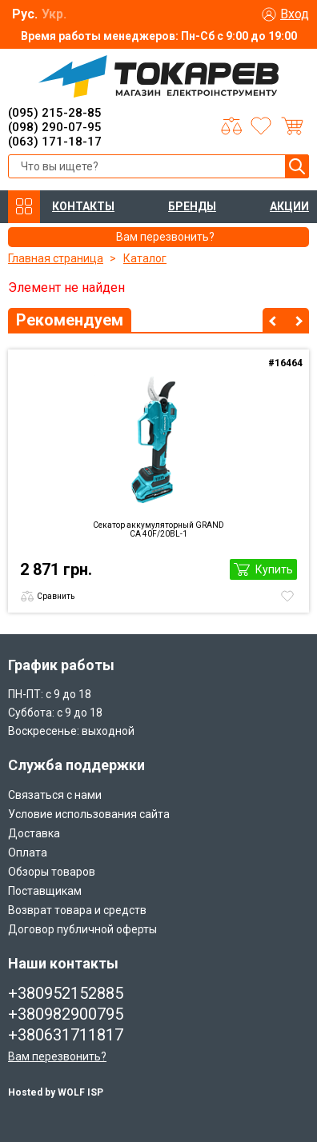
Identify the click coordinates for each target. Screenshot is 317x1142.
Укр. (54, 14)
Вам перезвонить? (57, 1056)
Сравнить (55, 596)
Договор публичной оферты (82, 929)
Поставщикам (45, 890)
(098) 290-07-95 (55, 127)
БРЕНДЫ (192, 206)
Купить (274, 569)
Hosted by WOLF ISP (55, 1092)
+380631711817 (65, 1034)
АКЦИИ (289, 206)
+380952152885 (65, 993)
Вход (294, 14)
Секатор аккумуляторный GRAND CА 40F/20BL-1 (158, 529)
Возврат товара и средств (77, 910)
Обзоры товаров (51, 871)
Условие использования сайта (89, 814)
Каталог (145, 258)
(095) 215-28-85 (55, 113)
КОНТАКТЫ (83, 206)
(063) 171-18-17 (55, 141)
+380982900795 (65, 1014)
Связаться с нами (55, 795)
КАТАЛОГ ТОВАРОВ (24, 206)
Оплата (27, 852)
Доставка (34, 833)
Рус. (25, 14)
